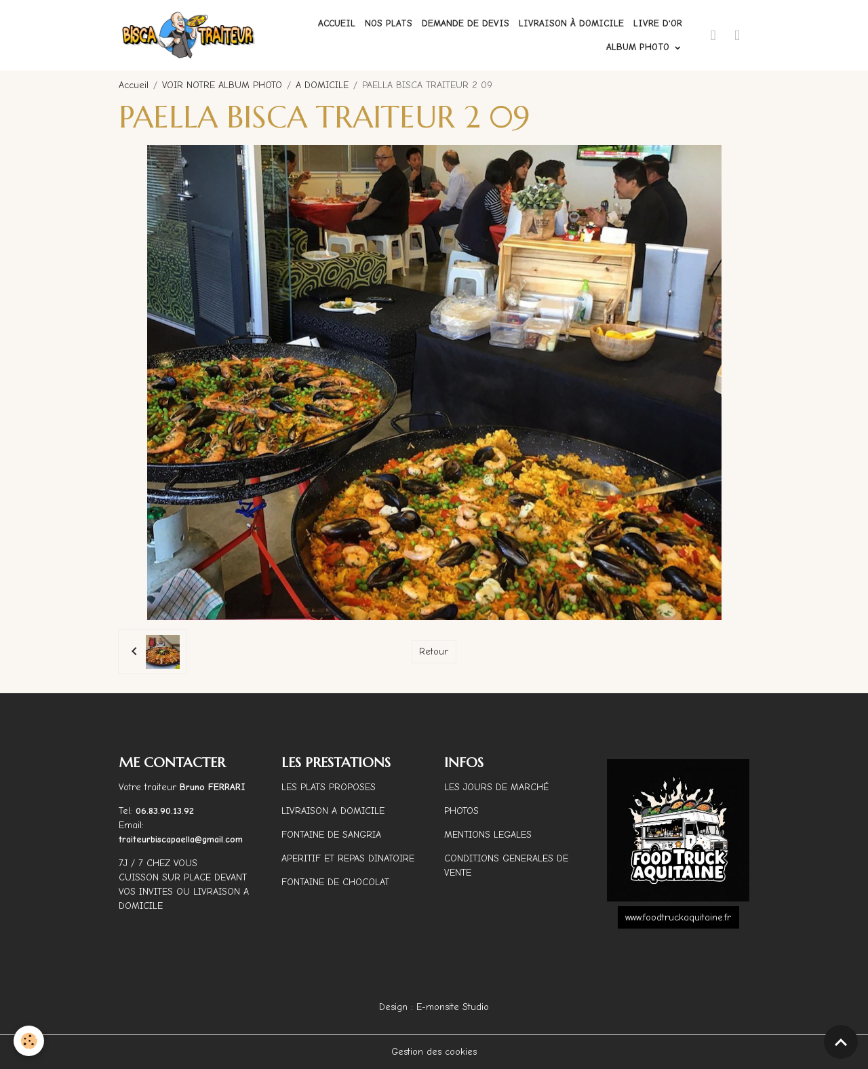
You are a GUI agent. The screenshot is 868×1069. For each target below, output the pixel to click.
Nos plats (388, 23)
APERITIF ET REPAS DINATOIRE (347, 858)
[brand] (189, 35)
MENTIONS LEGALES (488, 834)
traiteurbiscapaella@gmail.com (182, 839)
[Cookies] (29, 1041)
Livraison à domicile (571, 23)
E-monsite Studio (452, 1007)
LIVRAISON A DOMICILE (332, 811)
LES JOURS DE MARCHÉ (496, 787)
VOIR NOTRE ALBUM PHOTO (222, 85)
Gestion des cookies (434, 1051)
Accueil (336, 23)
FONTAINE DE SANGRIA (331, 834)
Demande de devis (465, 23)
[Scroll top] (841, 1042)
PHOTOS (461, 811)
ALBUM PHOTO (639, 47)
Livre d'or (657, 23)
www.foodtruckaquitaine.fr (678, 917)
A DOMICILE (322, 85)
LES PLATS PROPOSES (328, 787)
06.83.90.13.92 (165, 811)
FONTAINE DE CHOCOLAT (335, 882)
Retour (433, 651)
